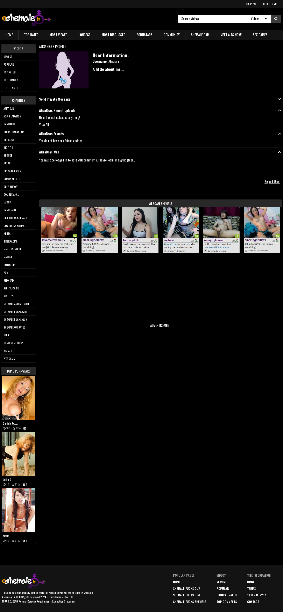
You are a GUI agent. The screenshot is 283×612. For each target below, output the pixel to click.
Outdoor (9, 264)
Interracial (10, 241)
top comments (227, 601)
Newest (7, 56)
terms (251, 588)
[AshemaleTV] (26, 19)
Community (172, 34)
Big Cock (8, 139)
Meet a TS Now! (231, 34)
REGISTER (270, 4)
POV (5, 272)
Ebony (7, 202)
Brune (7, 163)
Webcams (9, 358)
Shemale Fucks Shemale (189, 601)
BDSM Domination (13, 132)
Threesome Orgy (13, 343)
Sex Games (260, 34)
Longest (85, 34)
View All (44, 124)
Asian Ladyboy (12, 116)
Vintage (8, 350)
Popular (8, 64)
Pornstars (144, 34)
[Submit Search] (276, 19)
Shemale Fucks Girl (15, 311)
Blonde (7, 155)
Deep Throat (11, 186)
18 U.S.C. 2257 (256, 595)
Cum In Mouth (11, 179)
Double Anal (11, 194)
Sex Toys (8, 296)
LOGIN (251, 4)
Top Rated (31, 34)
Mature (7, 257)
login (110, 160)
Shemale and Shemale (16, 304)
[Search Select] (258, 18)
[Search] (215, 18)
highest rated (227, 595)
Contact (253, 601)
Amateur (8, 108)
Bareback (9, 124)
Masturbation (12, 249)
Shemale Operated (14, 327)
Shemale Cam (200, 34)
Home (9, 34)
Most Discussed (113, 34)
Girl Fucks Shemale (15, 218)
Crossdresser (12, 171)
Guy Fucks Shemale (15, 225)
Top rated (9, 72)
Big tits (8, 147)
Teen (6, 335)
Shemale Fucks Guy (15, 319)
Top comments (12, 80)
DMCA (251, 581)
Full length (10, 88)
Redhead (8, 280)
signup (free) (126, 160)
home (176, 581)
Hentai (7, 233)
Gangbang (9, 210)
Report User (272, 181)
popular (223, 588)
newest (222, 581)
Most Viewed (59, 34)
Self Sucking (11, 288)
